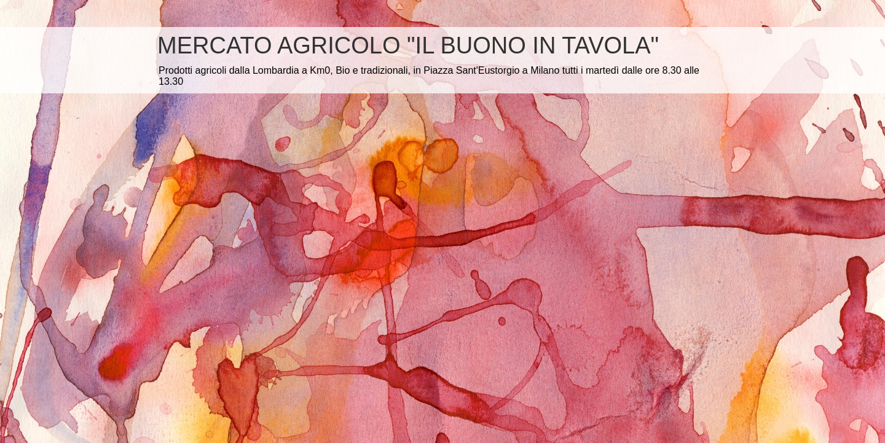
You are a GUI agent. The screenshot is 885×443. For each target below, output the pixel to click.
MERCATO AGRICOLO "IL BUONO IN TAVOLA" (408, 45)
